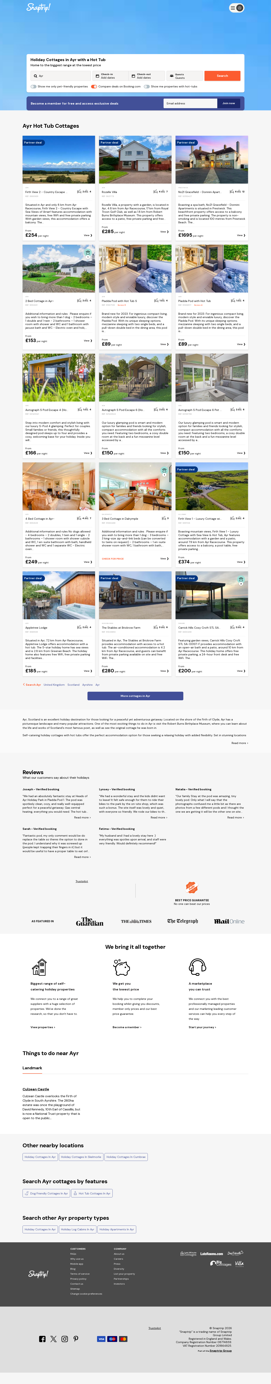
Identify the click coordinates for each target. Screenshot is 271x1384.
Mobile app (76, 1275)
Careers (118, 1270)
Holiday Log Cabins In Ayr (77, 1241)
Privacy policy (78, 1290)
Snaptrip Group (221, 1362)
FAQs (73, 1265)
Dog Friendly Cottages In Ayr (46, 1205)
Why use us (77, 1270)
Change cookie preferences (86, 1305)
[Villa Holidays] (237, 1277)
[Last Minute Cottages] (187, 1266)
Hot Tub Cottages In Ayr (91, 1205)
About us (119, 1265)
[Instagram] (65, 1352)
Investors (119, 1295)
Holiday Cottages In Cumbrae (126, 1168)
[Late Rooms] (210, 1266)
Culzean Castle (36, 1100)
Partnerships (121, 1290)
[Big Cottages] (218, 1277)
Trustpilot (81, 892)
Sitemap (75, 1300)
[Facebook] (42, 1352)
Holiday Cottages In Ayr (40, 1168)
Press (117, 1275)
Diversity (119, 1280)
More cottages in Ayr (135, 707)
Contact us (76, 1295)
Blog (72, 1280)
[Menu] (236, 8)
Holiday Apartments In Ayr (117, 1241)
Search (222, 76)
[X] (54, 1352)
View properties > (43, 1038)
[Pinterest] (76, 1352)
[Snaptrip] (39, 8)
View (86, 246)
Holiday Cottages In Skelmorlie (81, 1168)
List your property (124, 1285)
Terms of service (79, 1285)
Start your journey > (202, 1038)
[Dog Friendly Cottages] (233, 1266)
